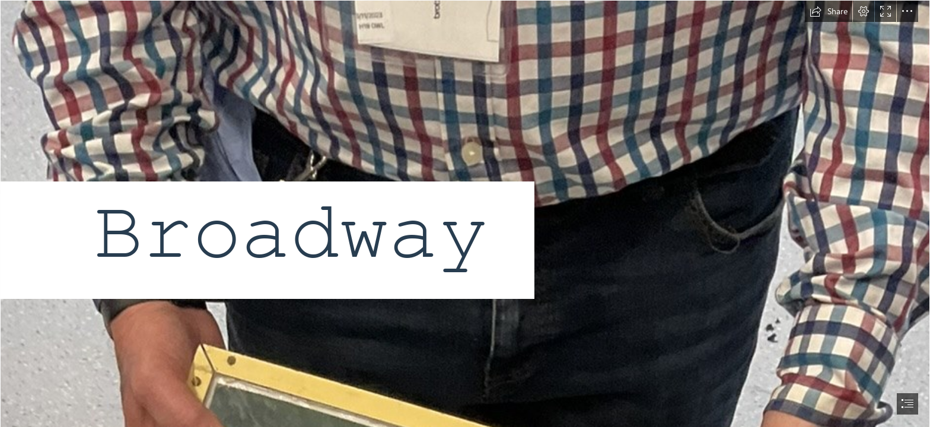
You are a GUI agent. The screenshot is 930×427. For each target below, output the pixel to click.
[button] (828, 11)
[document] (465, 213)
